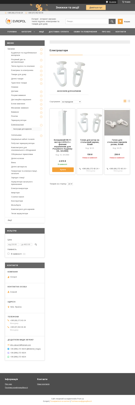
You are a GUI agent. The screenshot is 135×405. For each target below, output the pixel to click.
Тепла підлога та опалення (23, 66)
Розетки (14, 116)
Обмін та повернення (85, 32)
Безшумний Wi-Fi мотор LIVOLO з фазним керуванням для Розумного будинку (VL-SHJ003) (62, 145)
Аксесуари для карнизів (69, 91)
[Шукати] (112, 21)
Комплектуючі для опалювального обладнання (23, 148)
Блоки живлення (18, 104)
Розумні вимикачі (18, 95)
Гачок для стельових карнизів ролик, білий (117, 142)
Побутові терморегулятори (22, 143)
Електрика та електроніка (22, 70)
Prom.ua (80, 399)
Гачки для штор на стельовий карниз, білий (89, 142)
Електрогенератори (19, 188)
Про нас (106, 32)
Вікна (13, 162)
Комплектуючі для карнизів (22, 209)
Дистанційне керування (21, 99)
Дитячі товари (17, 79)
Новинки (14, 87)
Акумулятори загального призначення (22, 183)
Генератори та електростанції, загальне (24, 172)
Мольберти (16, 205)
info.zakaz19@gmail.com (20, 345)
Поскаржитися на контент (60, 401)
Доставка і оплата (59, 32)
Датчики (14, 91)
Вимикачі (15, 112)
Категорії (26, 32)
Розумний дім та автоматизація (18, 60)
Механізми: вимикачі (20, 108)
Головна (12, 32)
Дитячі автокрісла (19, 167)
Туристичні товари (19, 83)
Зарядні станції (18, 178)
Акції (41, 32)
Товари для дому (18, 74)
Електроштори (17, 124)
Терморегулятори (18, 120)
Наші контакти (43, 384)
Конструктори (17, 201)
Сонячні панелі (17, 197)
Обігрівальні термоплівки (22, 154)
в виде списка (129, 102)
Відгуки (11, 39)
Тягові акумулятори (19, 213)
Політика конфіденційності (16, 387)
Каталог (11, 49)
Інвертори (15, 193)
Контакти (121, 32)
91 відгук (112, 2)
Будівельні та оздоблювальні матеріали (24, 54)
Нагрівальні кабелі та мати (22, 139)
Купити (63, 170)
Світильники (16, 135)
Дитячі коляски (17, 158)
